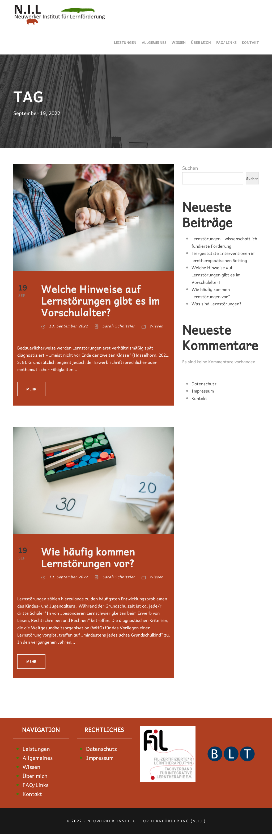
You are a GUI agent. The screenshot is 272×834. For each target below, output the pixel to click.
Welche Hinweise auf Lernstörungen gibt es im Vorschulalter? (100, 300)
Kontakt (250, 42)
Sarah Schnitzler (118, 326)
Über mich (201, 42)
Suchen (190, 168)
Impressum (203, 390)
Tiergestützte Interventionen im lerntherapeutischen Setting (224, 257)
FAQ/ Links (226, 42)
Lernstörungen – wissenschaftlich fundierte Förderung (224, 242)
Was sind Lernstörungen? (216, 303)
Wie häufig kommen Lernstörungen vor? (88, 557)
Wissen (179, 42)
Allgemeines (154, 42)
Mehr (31, 389)
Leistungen (125, 42)
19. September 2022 (68, 326)
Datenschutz (204, 383)
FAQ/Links (35, 785)
